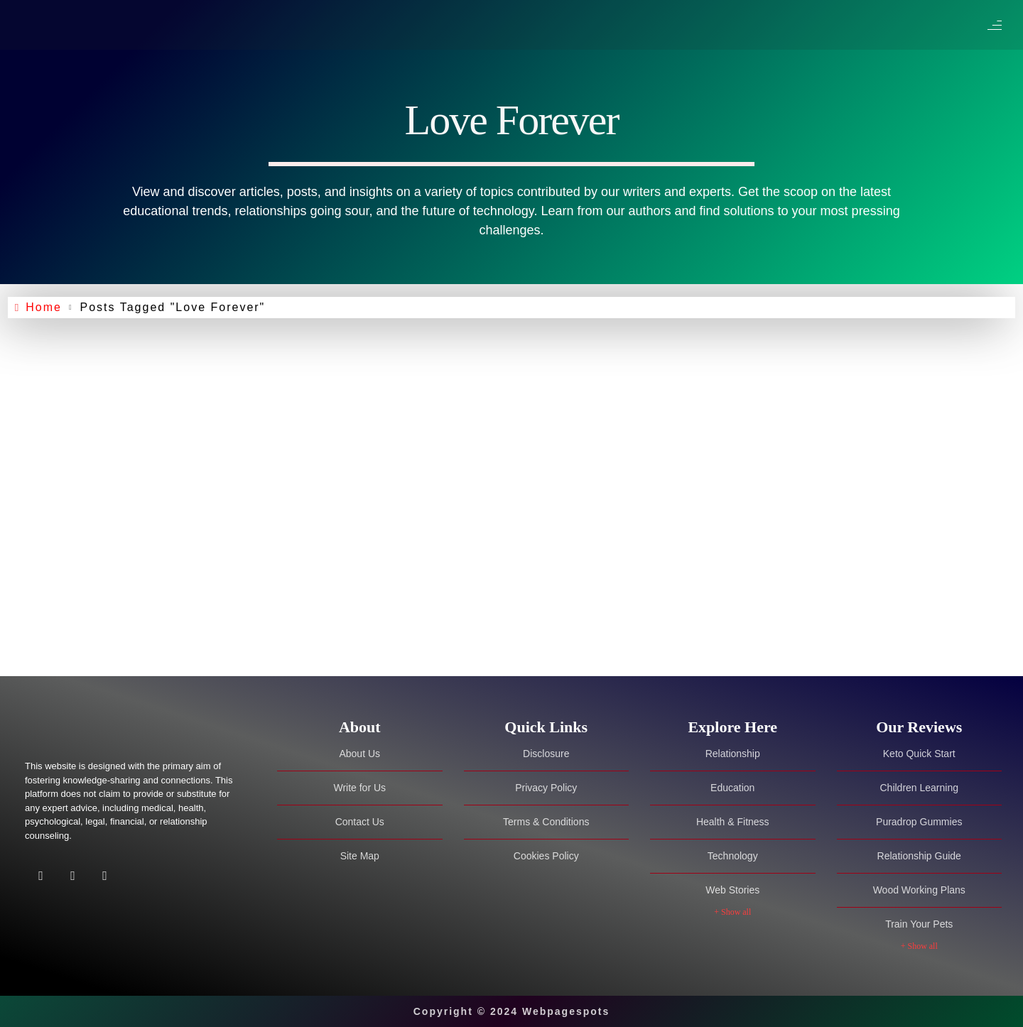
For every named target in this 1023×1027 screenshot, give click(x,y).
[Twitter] (73, 876)
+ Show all (732, 912)
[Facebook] (41, 876)
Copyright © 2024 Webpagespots (511, 1011)
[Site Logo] (113, 728)
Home (47, 307)
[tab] (360, 727)
